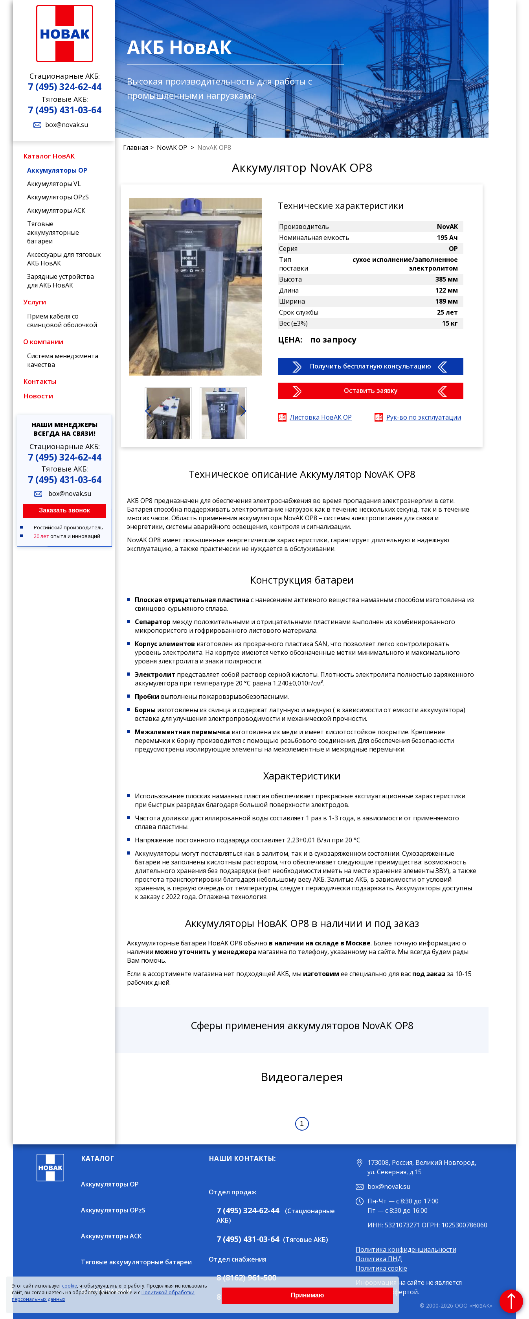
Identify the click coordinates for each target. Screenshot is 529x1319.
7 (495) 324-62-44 (64, 86)
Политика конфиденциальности (406, 1249)
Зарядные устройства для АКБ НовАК (60, 280)
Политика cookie (381, 1268)
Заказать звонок (64, 510)
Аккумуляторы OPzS (58, 197)
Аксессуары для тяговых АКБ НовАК (64, 258)
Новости (38, 395)
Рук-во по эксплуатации (423, 417)
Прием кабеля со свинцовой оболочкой (62, 320)
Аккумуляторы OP (57, 170)
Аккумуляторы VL (54, 183)
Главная (135, 147)
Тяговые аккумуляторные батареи (53, 232)
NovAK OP (173, 147)
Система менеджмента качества (62, 360)
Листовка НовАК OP (321, 417)
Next (245, 415)
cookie (69, 1285)
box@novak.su (66, 124)
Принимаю (307, 1295)
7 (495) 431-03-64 (64, 109)
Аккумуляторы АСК (56, 210)
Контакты (39, 381)
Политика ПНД (379, 1259)
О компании (43, 341)
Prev (154, 415)
